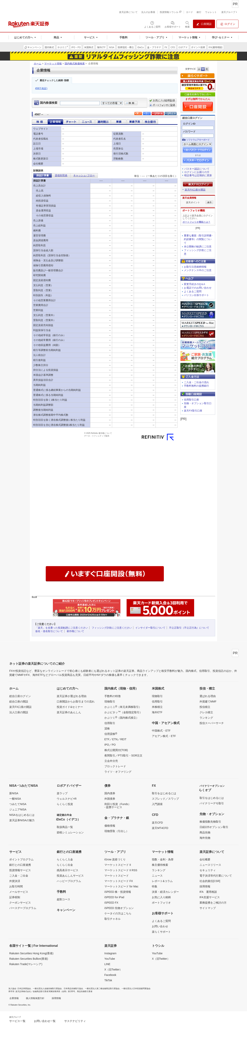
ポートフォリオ (161, 902)
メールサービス (18, 891)
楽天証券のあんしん (69, 712)
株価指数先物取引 (210, 821)
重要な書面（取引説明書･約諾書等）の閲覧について (198, 239)
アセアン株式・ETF (164, 736)
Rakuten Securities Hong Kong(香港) (31, 953)
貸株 (107, 728)
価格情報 (109, 825)
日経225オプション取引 (214, 827)
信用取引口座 (191, 399)
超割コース (63, 899)
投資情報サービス (20, 870)
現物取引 (109, 701)
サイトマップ (208, 908)
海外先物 (205, 837)
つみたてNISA (17, 804)
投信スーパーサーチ (212, 723)
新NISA (13, 793)
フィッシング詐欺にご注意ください (112, 627)
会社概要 (205, 859)
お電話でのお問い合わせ (197, 287)
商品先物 (205, 832)
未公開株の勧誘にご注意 (197, 246)
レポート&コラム (162, 881)
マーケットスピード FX (118, 881)
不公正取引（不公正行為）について (189, 627)
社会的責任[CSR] (210, 881)
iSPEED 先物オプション (119, 908)
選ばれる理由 (208, 696)
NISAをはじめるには (22, 814)
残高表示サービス (67, 870)
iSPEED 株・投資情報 (117, 891)
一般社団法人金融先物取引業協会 (47, 988)
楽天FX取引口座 (193, 410)
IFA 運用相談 (208, 891)
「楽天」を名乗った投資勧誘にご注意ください (61, 627)
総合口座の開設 (18, 701)
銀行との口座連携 (20, 864)
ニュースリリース (210, 864)
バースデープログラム (22, 908)
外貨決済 (14, 881)
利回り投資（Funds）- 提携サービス (117, 806)
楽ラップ (62, 793)
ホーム (37, 63)
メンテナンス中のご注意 (197, 270)
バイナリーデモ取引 (212, 803)
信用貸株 (110, 733)
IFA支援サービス (210, 897)
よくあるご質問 (192, 291)
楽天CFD (157, 822)
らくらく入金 (65, 859)
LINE (107, 964)
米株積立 (157, 706)
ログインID (189, 123)
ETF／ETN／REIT (115, 739)
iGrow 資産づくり (115, 859)
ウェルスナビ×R (66, 798)
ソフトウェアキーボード (198, 139)
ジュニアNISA (17, 809)
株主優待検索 (160, 864)
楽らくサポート (161, 931)
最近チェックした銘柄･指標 (54, 80)
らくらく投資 (65, 804)
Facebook (110, 974)
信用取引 (109, 723)
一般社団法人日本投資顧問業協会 (136, 988)
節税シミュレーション (70, 832)
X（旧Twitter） (113, 969)
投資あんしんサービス (70, 875)
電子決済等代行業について (216, 875)
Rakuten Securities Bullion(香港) (28, 958)
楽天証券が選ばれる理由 (71, 696)
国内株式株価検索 (75, 63)
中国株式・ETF (161, 730)
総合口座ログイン (20, 696)
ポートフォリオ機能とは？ (196, 222)
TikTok (108, 980)
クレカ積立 (206, 712)
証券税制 (14, 897)
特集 (154, 886)
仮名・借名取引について (49, 631)
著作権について (75, 631)
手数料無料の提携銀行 (196, 385)
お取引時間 (16, 886)
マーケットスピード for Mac (121, 886)
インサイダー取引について (150, 627)
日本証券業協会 (24, 988)
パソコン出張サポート (196, 295)
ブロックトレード (115, 766)
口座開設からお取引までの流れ (76, 701)
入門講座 (157, 804)
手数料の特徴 (112, 696)
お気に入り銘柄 (161, 897)
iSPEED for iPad (114, 897)
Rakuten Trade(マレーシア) (25, 964)
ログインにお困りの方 (196, 172)
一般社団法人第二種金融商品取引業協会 (102, 988)
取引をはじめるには (164, 793)
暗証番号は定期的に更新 (198, 175)
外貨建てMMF (208, 701)
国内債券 (109, 793)
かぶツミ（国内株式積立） (121, 717)
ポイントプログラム (21, 859)
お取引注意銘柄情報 (195, 266)
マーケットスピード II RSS (120, 870)
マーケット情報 (53, 63)
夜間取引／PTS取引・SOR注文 (123, 755)
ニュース (157, 875)
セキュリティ (208, 870)
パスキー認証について (196, 168)
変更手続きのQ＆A (194, 284)
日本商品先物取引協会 (73, 988)
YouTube (109, 958)
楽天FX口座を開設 (195, 189)
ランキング (206, 717)
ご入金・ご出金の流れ (196, 382)
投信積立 (205, 706)
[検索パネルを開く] (187, 24)
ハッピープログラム (69, 881)
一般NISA (15, 798)
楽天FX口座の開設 (20, 706)
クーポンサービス (20, 902)
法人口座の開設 (18, 712)
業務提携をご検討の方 (213, 902)
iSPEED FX (111, 902)
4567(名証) (41, 88)
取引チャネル (112, 918)
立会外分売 (111, 760)
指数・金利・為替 (162, 859)
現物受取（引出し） (116, 831)
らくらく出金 (65, 864)
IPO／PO (110, 744)
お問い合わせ (160, 926)
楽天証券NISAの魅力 (22, 820)
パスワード (189, 131)
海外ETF (157, 712)
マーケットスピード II (117, 864)
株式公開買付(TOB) (116, 750)
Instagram (110, 953)
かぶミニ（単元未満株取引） (122, 706)
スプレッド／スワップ (165, 798)
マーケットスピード (116, 875)
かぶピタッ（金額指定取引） (123, 712)
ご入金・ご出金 (18, 875)
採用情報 (205, 886)
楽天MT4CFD (160, 828)
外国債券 (109, 798)
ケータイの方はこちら (117, 913)
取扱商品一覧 (65, 827)
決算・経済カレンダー (165, 891)
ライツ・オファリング (117, 771)
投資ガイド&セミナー (70, 706)
